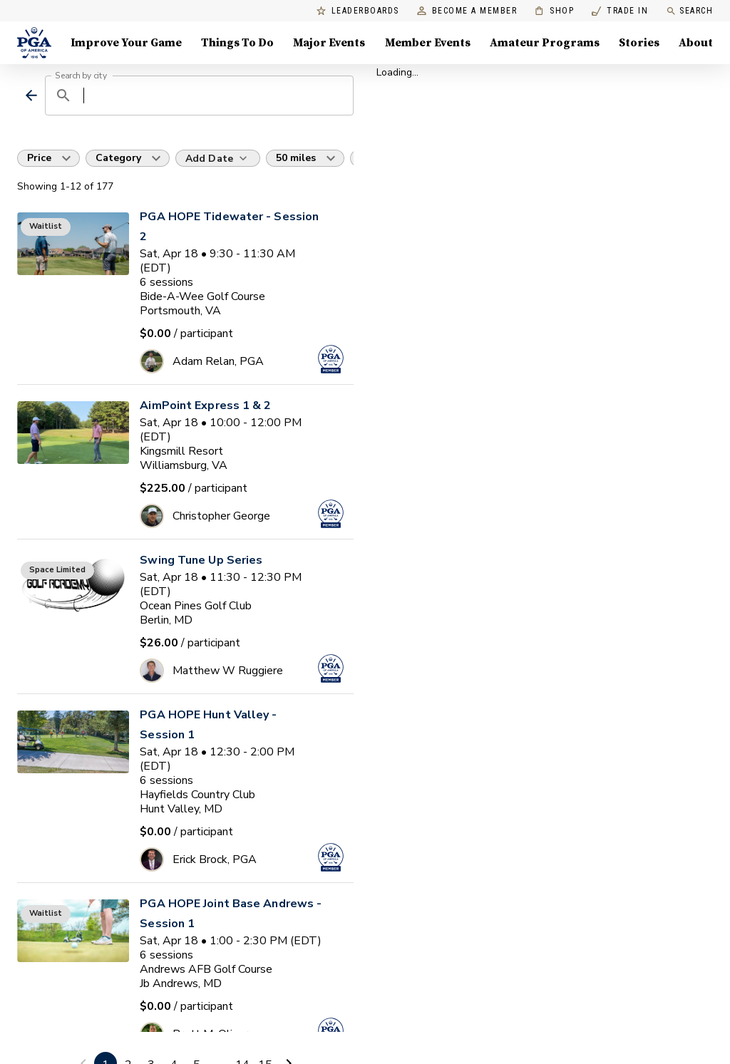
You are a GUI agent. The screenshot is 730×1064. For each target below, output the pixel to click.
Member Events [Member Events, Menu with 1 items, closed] (428, 43)
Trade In (620, 11)
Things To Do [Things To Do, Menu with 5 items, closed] (237, 43)
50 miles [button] (296, 158)
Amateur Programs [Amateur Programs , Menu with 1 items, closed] (545, 43)
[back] (31, 95)
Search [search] (689, 11)
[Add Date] (217, 158)
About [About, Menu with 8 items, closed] (696, 43)
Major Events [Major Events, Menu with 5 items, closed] (329, 43)
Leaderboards (358, 11)
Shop (554, 11)
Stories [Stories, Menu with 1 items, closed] (639, 43)
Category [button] (118, 158)
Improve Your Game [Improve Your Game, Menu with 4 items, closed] (126, 43)
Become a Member (467, 11)
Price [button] (39, 158)
